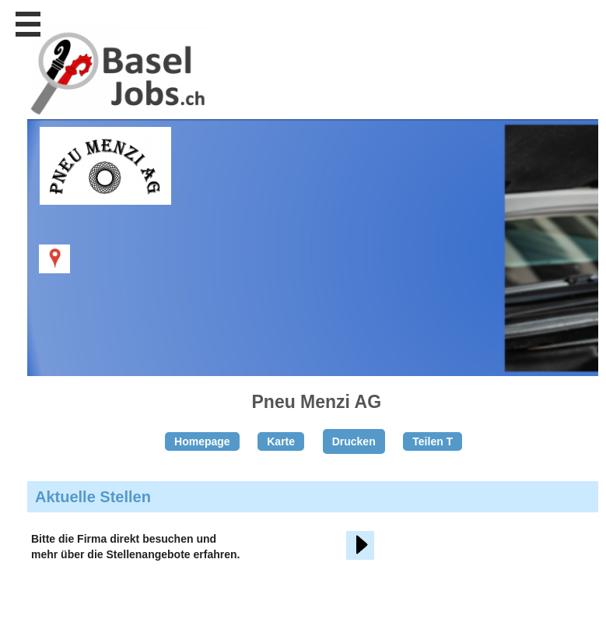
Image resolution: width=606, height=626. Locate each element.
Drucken (354, 441)
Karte (281, 441)
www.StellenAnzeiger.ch (116, 81)
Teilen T (432, 441)
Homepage (202, 441)
